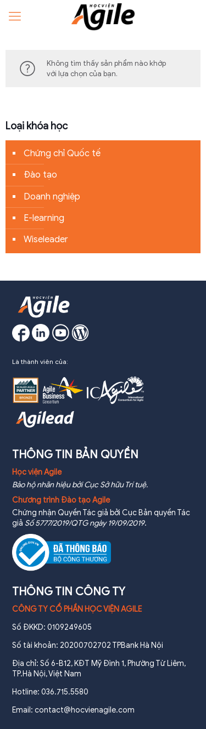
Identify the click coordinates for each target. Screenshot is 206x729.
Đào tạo (40, 174)
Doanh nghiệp (52, 196)
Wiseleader (46, 239)
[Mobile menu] (14, 16)
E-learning (44, 218)
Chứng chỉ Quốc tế (62, 153)
